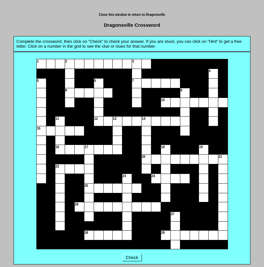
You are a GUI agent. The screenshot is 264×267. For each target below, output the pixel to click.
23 (124, 176)
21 (220, 156)
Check (132, 257)
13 (115, 118)
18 (163, 147)
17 (86, 147)
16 (57, 147)
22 (57, 166)
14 (144, 118)
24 (153, 176)
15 (39, 128)
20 (144, 156)
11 (57, 118)
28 (86, 232)
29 (163, 232)
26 (77, 204)
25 (86, 185)
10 (163, 100)
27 (172, 214)
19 (201, 147)
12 (96, 118)
